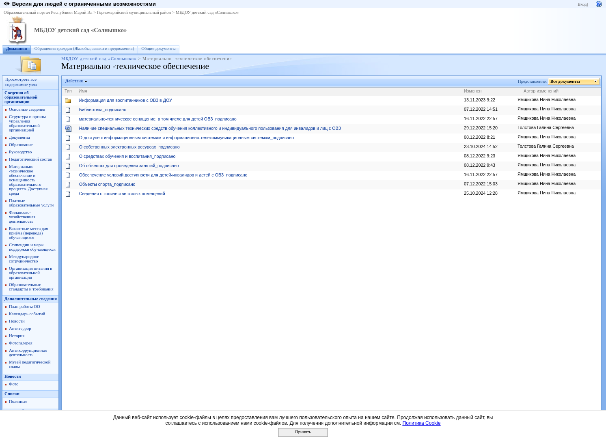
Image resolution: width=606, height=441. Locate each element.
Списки (11, 394)
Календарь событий (27, 314)
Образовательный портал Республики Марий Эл (48, 12)
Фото (13, 384)
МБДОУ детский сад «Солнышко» (207, 12)
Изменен (473, 90)
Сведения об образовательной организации (20, 97)
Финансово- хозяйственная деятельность (22, 217)
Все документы (565, 81)
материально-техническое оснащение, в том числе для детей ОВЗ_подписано (158, 118)
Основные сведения (27, 109)
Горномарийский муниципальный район (134, 12)
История (16, 335)
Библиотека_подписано (102, 109)
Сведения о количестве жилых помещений (122, 193)
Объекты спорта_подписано (107, 184)
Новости (17, 321)
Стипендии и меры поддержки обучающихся (32, 247)
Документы (19, 137)
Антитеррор (20, 328)
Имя (83, 90)
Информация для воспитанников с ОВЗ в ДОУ (125, 100)
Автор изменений (541, 90)
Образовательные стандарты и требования (31, 286)
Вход (582, 4)
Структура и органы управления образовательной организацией (27, 123)
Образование (20, 144)
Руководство (20, 152)
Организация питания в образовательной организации (30, 273)
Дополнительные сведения (30, 299)
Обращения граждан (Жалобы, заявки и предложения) (84, 48)
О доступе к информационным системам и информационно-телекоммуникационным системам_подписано (186, 137)
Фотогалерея (20, 343)
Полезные (18, 401)
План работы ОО (24, 306)
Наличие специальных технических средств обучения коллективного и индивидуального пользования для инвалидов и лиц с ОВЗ (210, 128)
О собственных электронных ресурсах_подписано (129, 146)
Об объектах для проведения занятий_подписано (129, 165)
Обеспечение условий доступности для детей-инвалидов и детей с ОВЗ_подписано (163, 174)
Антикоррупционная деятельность (28, 352)
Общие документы (158, 48)
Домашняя (16, 48)
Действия (74, 81)
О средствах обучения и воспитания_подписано (127, 156)
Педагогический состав (30, 159)
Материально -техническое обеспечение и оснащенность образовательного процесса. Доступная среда (28, 180)
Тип (68, 90)
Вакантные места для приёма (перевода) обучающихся (28, 233)
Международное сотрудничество (24, 258)
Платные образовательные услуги (31, 202)
